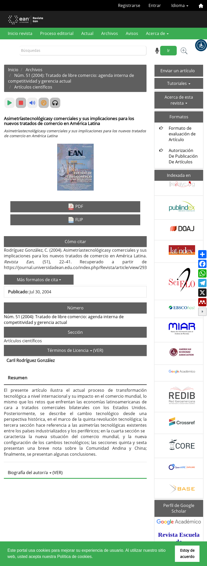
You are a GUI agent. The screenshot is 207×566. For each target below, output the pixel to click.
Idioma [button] (179, 5)
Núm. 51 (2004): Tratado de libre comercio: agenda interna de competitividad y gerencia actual (71, 78)
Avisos (132, 33)
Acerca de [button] (157, 33)
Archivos (109, 33)
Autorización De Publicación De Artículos (183, 156)
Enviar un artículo (177, 71)
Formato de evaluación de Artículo (182, 134)
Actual (87, 33)
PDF (75, 207)
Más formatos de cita (39, 279)
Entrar (155, 5)
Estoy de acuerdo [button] (187, 553)
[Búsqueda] (82, 50)
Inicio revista (20, 33)
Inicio (13, 69)
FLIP (75, 220)
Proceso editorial (56, 33)
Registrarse (129, 5)
